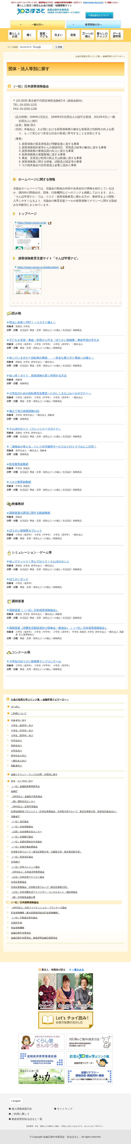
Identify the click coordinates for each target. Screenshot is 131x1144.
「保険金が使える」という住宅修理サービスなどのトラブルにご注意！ (53, 446)
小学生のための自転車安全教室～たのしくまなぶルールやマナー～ (50, 393)
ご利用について (18, 713)
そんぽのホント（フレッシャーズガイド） (35, 428)
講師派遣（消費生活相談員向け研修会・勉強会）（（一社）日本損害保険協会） (58, 627)
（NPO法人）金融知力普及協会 (26, 796)
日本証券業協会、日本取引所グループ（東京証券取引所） (40, 887)
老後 (73, 34)
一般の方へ (37, 24)
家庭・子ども (44, 35)
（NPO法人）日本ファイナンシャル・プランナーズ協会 (39, 907)
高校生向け (16, 745)
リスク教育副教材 (20, 481)
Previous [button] (41, 993)
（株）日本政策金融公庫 (23, 897)
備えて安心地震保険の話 (24, 411)
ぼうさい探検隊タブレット (25, 530)
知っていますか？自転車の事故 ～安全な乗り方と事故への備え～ (51, 357)
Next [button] (90, 993)
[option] (47, 991)
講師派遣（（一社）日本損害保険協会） (33, 610)
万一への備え (87, 35)
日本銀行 (15, 862)
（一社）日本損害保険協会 (24, 902)
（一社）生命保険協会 (22, 826)
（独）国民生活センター (23, 801)
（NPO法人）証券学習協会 (24, 806)
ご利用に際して (21, 1114)
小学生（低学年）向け (22, 725)
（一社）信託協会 (20, 821)
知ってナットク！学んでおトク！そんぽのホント (39, 561)
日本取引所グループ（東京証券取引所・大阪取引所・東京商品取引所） (46, 851)
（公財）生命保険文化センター (26, 831)
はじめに (15, 706)
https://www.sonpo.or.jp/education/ (38, 267)
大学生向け (16, 750)
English (17, 1101)
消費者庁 (15, 816)
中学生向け (16, 740)
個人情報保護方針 (22, 1108)
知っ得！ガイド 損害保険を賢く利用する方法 (38, 375)
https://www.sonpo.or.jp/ (31, 222)
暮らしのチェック (102, 35)
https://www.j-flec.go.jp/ (93, 2)
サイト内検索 (13, 47)
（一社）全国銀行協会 (22, 836)
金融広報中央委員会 (21, 933)
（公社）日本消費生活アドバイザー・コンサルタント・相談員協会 (44, 892)
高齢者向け (16, 765)
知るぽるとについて (99, 15)
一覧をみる (78, 969)
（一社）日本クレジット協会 (25, 867)
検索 (60, 47)
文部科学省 (16, 923)
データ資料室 (117, 35)
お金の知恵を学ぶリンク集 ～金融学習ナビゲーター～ (40, 699)
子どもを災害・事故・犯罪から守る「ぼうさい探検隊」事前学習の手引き (54, 340)
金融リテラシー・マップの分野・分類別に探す (34, 774)
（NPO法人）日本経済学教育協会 (28, 872)
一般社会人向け (18, 760)
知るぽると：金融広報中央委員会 (48, 11)
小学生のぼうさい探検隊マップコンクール (35, 661)
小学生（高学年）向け (22, 735)
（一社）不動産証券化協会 (24, 917)
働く (29, 34)
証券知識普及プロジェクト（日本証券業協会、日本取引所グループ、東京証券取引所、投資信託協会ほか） (64, 811)
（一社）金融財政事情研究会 (25, 786)
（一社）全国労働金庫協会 (24, 847)
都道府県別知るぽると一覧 (27, 1119)
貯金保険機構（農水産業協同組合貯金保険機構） (35, 912)
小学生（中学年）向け (22, 730)
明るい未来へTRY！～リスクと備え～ (32, 322)
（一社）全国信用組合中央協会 (26, 841)
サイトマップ (64, 1108)
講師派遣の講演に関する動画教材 (29, 512)
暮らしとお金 (14, 35)
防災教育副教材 (18, 464)
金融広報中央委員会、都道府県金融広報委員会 (34, 938)
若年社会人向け (18, 755)
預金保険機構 (17, 927)
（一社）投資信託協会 (22, 857)
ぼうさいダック (18, 579)
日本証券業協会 (18, 882)
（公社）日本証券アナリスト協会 (27, 877)
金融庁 (14, 791)
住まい (58, 34)
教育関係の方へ (93, 24)
